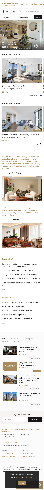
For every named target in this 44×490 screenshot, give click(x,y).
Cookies (18, 477)
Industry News (35, 358)
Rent (27, 4)
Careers (37, 371)
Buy (22, 4)
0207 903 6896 (8, 453)
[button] (22, 4)
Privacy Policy (26, 469)
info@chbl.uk (9, 456)
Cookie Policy (37, 469)
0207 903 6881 (28, 453)
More (42, 4)
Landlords (34, 4)
